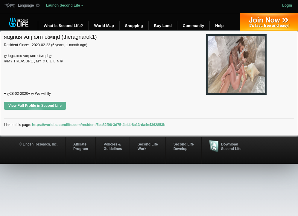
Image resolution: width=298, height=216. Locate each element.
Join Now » (269, 22)
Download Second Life (231, 146)
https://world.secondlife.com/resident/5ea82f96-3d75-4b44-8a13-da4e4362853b (98, 125)
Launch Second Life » (64, 5)
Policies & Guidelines (113, 146)
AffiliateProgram (80, 146)
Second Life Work (148, 146)
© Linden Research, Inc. (38, 144)
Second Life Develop (184, 146)
